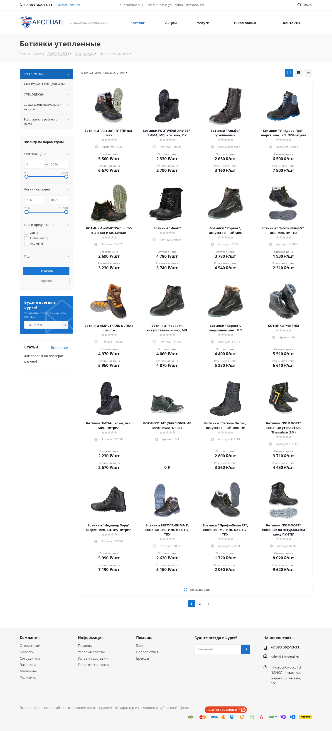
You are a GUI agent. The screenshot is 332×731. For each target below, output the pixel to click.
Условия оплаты (91, 652)
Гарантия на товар (93, 664)
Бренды (142, 658)
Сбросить (46, 281)
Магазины (28, 671)
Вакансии (28, 664)
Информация (90, 637)
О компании (30, 645)
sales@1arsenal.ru (285, 656)
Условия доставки (93, 658)
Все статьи (59, 347)
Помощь (85, 645)
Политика (28, 677)
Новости (27, 652)
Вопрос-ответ (147, 652)
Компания (29, 637)
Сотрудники (30, 658)
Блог (140, 645)
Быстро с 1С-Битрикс (223, 709)
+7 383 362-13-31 (285, 647)
